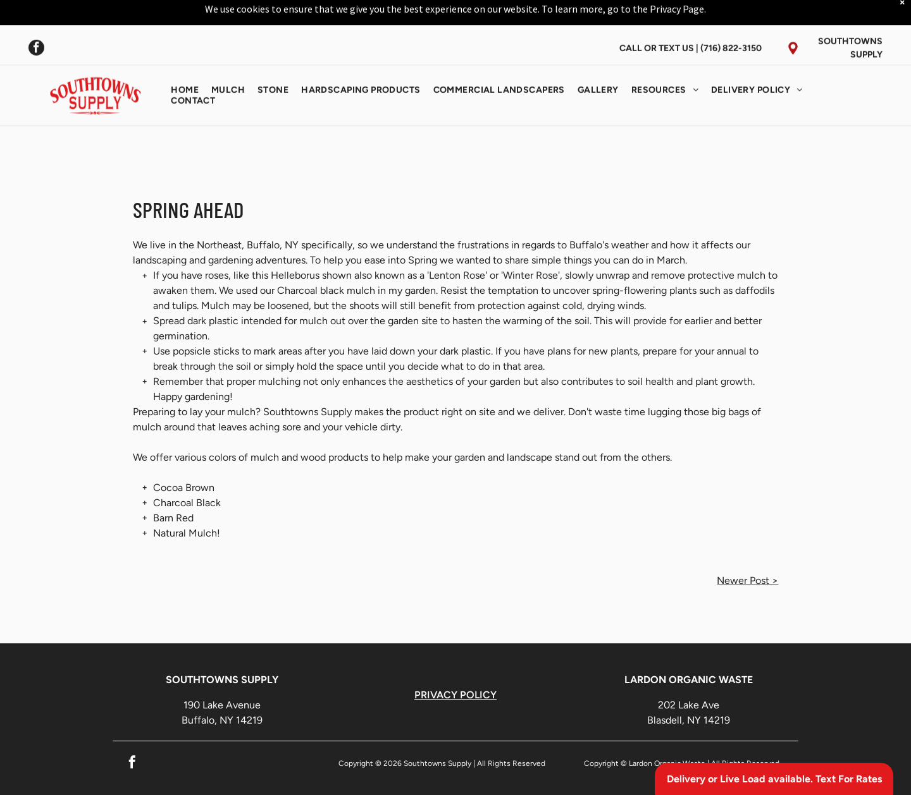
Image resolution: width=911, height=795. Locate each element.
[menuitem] (184, 58)
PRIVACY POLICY (455, 695)
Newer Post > (747, 580)
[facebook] (36, 17)
